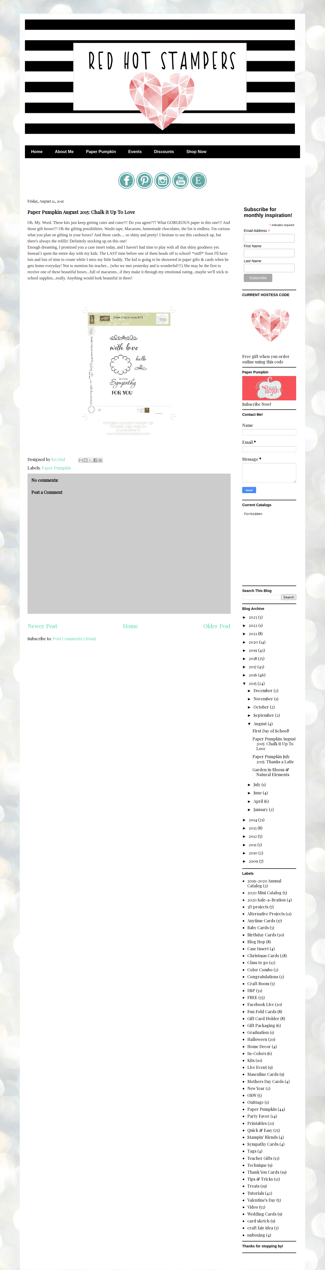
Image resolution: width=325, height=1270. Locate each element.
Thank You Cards (263, 1172)
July (257, 784)
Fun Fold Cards (261, 1011)
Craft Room (258, 983)
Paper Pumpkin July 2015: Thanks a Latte (273, 759)
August (261, 723)
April (259, 801)
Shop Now (196, 151)
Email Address (257, 230)
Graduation (258, 1032)
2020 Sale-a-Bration (266, 899)
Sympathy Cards (262, 1144)
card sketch (258, 1221)
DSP (251, 990)
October (262, 707)
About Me (64, 151)
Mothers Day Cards (265, 1081)
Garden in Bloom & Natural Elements (270, 772)
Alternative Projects (266, 913)
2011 (253, 844)
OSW (251, 1095)
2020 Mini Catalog (264, 892)
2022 (253, 625)
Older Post (217, 626)
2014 (253, 819)
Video (252, 1207)
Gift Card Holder (263, 1018)
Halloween (257, 1039)
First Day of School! (270, 730)
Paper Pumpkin (101, 151)
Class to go (257, 962)
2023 (253, 617)
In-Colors (256, 1053)
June (258, 792)
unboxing (256, 1235)
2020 (254, 642)
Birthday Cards (261, 934)
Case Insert (258, 948)
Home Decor (259, 1046)
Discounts (164, 151)
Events (135, 151)
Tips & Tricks (260, 1179)
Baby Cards (258, 927)
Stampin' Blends (262, 1137)
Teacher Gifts (259, 1158)
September (264, 715)
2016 (253, 675)
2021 (253, 633)
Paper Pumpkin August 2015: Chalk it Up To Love (274, 743)
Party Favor (258, 1116)
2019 (253, 650)
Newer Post (42, 626)
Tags (251, 1151)
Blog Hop (256, 941)
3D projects (257, 906)
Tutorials (255, 1193)
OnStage (255, 1102)
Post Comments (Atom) (74, 638)
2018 (253, 658)
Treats (253, 1186)
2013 (253, 828)
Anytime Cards (261, 920)
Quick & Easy (259, 1130)
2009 (254, 861)
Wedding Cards (261, 1214)
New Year (256, 1088)
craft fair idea (260, 1227)
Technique (257, 1165)
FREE (252, 997)
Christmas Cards (263, 955)
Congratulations (262, 976)
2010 (253, 852)
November (264, 698)
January (261, 809)
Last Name (252, 261)
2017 (253, 666)
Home (36, 151)
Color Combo (260, 969)
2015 (253, 683)
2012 (253, 836)
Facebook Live (260, 1004)
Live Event (257, 1067)
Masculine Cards (262, 1074)
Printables (257, 1123)
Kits (251, 1060)
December (264, 690)
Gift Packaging (261, 1025)
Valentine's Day (261, 1200)
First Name (252, 246)
